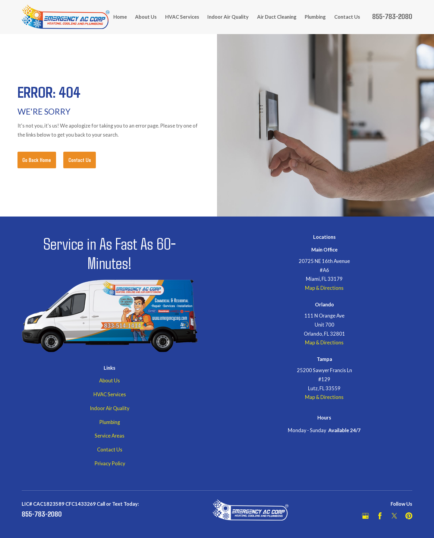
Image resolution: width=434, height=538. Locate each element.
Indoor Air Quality (109, 408)
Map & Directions (324, 288)
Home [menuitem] (120, 17)
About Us (109, 381)
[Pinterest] (408, 515)
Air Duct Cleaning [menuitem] (277, 17)
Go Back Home (36, 160)
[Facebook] (379, 515)
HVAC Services (109, 394)
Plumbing (109, 422)
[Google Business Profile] (365, 515)
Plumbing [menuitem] (315, 17)
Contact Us (79, 160)
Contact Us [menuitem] (347, 17)
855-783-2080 (392, 16)
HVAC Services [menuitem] (182, 17)
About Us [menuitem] (146, 17)
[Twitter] (394, 515)
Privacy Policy (109, 463)
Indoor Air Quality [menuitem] (228, 17)
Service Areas (109, 436)
